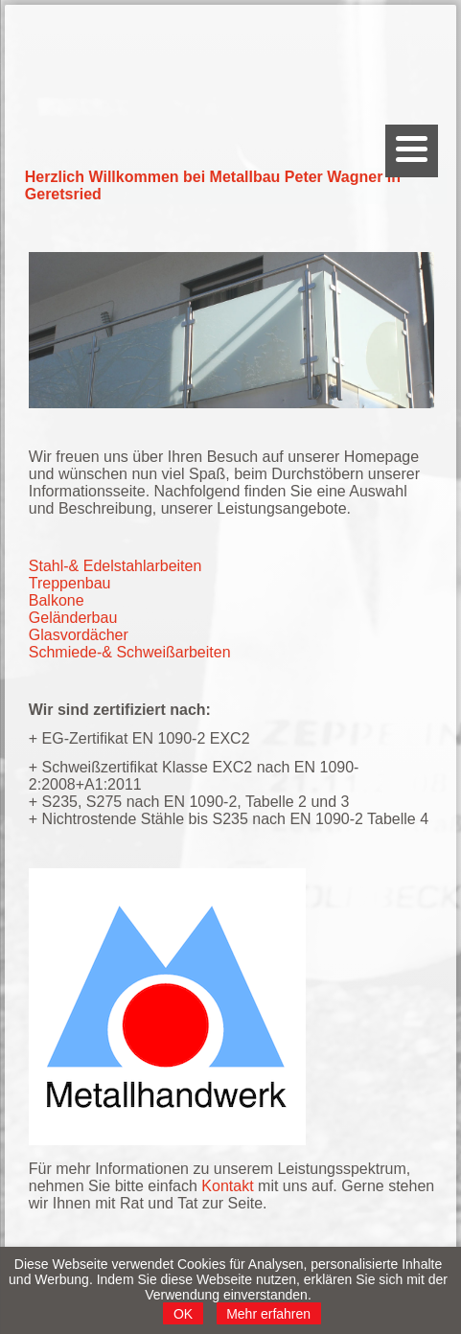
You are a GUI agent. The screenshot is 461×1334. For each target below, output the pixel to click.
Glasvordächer (78, 635)
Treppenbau (70, 583)
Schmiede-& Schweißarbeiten (130, 652)
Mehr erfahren (268, 1314)
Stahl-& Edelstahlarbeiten (115, 566)
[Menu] (411, 151)
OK (183, 1314)
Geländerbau (73, 618)
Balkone (56, 600)
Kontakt (227, 1186)
